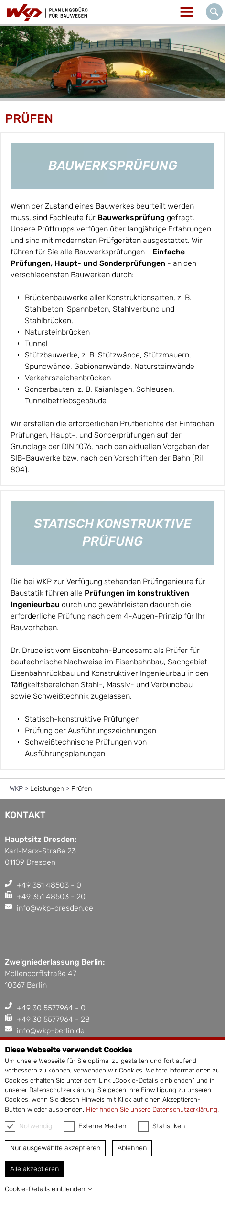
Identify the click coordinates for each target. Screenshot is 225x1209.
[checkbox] (10, 1126)
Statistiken (161, 1126)
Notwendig (28, 1126)
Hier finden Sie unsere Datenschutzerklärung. (152, 1109)
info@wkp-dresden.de (55, 908)
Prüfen (81, 789)
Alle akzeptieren (34, 1169)
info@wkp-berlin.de (51, 1030)
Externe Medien (95, 1126)
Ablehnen (132, 1148)
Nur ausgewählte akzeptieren (55, 1148)
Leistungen (47, 789)
